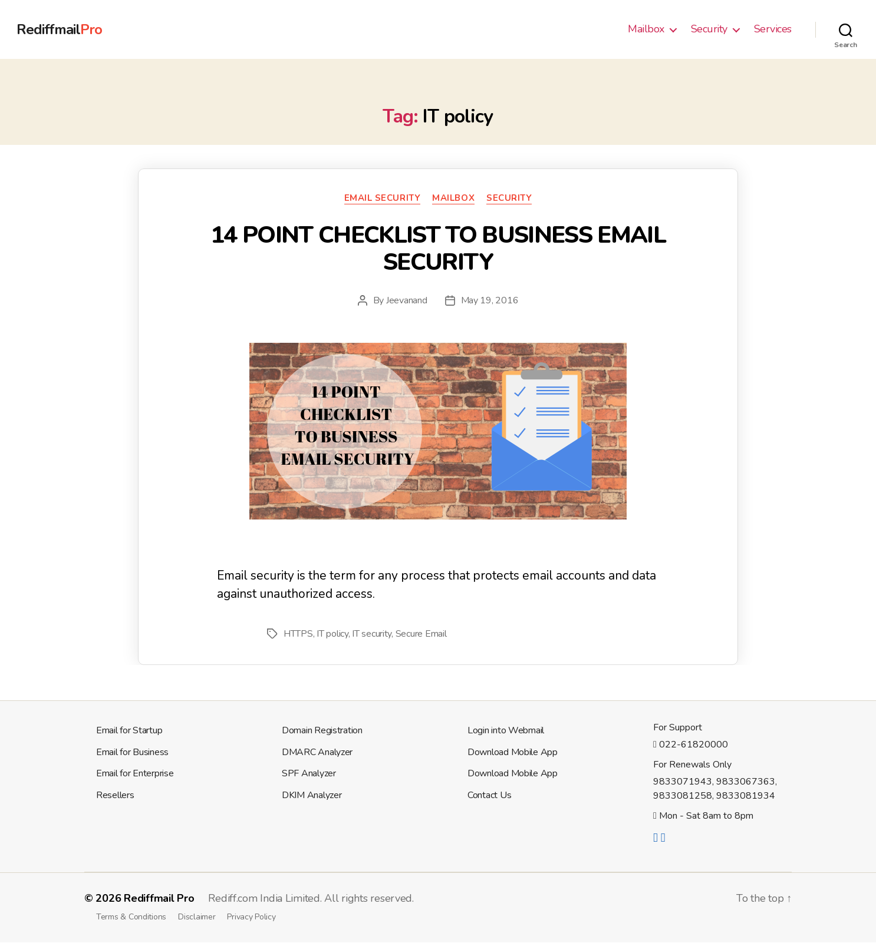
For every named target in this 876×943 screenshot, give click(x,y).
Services (773, 29)
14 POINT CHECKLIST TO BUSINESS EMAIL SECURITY (438, 248)
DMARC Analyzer (317, 752)
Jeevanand (406, 300)
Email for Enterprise (135, 773)
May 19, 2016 (490, 300)
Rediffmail (59, 29)
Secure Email (421, 633)
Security (709, 29)
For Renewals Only (692, 764)
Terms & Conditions (131, 916)
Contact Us (489, 795)
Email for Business (132, 752)
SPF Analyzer (309, 773)
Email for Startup (129, 730)
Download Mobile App (512, 752)
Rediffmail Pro (159, 898)
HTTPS (298, 633)
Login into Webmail (505, 730)
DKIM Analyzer (312, 795)
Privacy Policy (251, 916)
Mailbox (646, 29)
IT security (371, 633)
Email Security (382, 198)
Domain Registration (322, 730)
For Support (677, 727)
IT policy (332, 633)
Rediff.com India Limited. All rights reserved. (311, 898)
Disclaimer (196, 916)
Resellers (115, 795)
